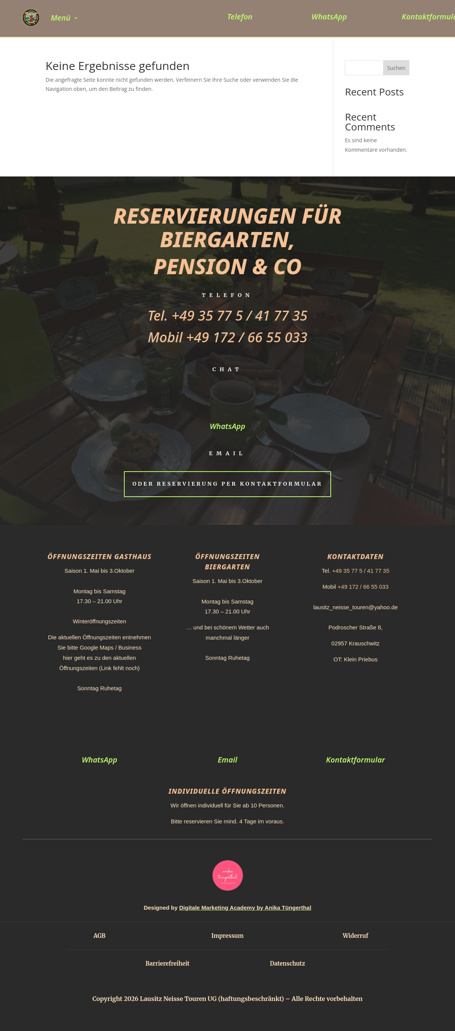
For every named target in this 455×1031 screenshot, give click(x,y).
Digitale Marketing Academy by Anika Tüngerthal (245, 907)
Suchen (396, 67)
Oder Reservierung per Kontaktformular (227, 483)
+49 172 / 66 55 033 (247, 337)
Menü (61, 18)
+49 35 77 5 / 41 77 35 (239, 315)
